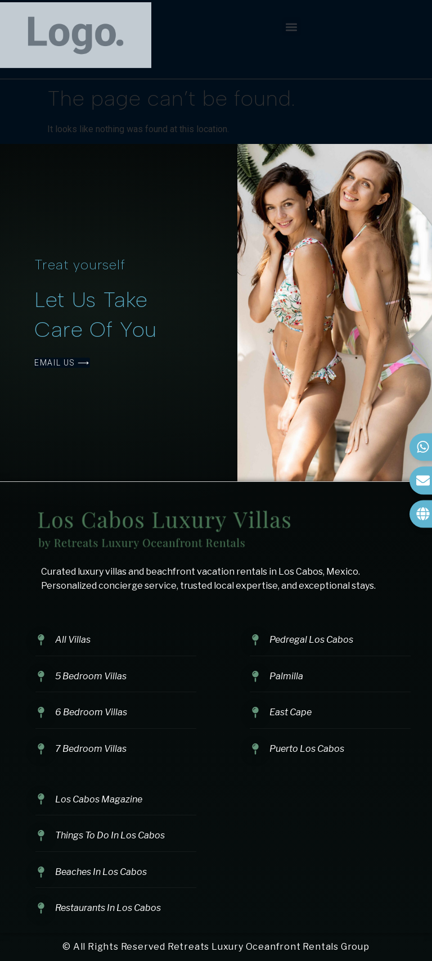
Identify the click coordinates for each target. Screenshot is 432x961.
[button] (291, 26)
